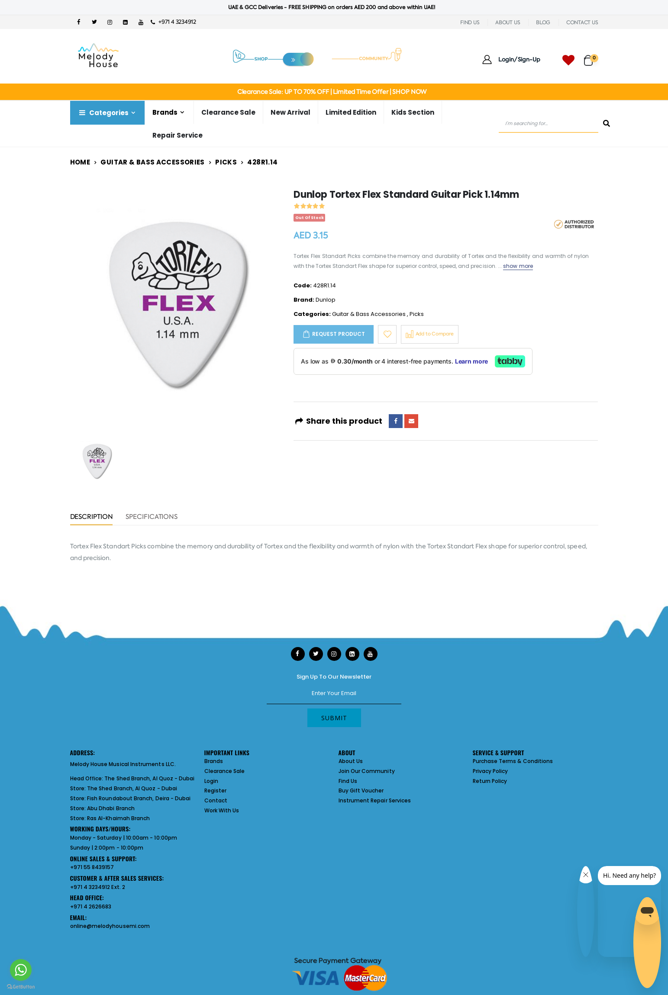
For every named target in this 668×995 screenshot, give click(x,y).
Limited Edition (351, 112)
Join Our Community (367, 771)
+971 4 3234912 (173, 22)
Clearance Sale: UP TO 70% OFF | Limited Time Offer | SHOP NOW (331, 92)
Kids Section (412, 112)
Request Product (338, 334)
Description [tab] (91, 517)
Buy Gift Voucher (361, 790)
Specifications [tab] (151, 517)
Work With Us (221, 810)
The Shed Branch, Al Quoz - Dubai (149, 778)
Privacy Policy (490, 771)
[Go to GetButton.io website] (21, 986)
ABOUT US (507, 22)
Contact (215, 800)
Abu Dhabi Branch (111, 808)
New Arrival (290, 112)
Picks (226, 162)
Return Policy (490, 781)
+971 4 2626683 (91, 906)
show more (518, 266)
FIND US (469, 22)
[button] (591, 56)
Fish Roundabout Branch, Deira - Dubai (138, 798)
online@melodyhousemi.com (110, 926)
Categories (103, 113)
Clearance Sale (228, 112)
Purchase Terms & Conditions (513, 761)
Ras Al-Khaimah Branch (118, 818)
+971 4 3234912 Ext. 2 (97, 887)
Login (211, 781)
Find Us (348, 781)
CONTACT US (582, 22)
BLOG (543, 22)
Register (215, 790)
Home (80, 162)
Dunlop (326, 300)
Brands (164, 112)
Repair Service (177, 135)
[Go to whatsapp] (21, 970)
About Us (351, 761)
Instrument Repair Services (375, 800)
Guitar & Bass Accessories (152, 162)
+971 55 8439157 (92, 867)
